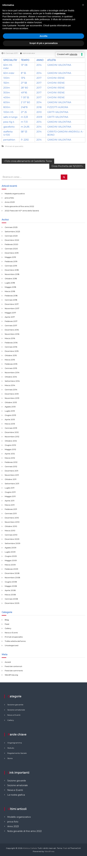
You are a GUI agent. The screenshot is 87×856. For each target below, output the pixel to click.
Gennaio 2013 (11, 428)
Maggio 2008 (11, 586)
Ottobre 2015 (11, 355)
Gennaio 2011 (11, 513)
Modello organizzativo (15, 193)
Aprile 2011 (9, 500)
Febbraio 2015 (11, 364)
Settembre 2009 (12, 543)
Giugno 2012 (10, 445)
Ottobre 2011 (10, 479)
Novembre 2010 (12, 522)
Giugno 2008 (11, 582)
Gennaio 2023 (11, 236)
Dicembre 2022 (12, 240)
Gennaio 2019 (11, 266)
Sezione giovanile (16, 780)
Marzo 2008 (10, 594)
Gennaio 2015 (11, 368)
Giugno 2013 (10, 415)
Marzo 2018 (10, 291)
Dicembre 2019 (12, 253)
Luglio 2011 (9, 488)
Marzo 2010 (10, 530)
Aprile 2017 (10, 317)
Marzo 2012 (10, 458)
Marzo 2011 (9, 505)
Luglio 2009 (10, 552)
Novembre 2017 (12, 308)
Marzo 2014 (10, 385)
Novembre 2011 (12, 475)
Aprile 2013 (10, 419)
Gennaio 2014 (11, 389)
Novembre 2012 (12, 436)
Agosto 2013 (10, 406)
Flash (65, 848)
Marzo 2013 (10, 424)
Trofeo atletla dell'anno (15, 641)
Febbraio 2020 (11, 244)
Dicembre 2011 (11, 471)
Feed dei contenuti (13, 666)
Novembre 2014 (12, 372)
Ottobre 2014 (11, 377)
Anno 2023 (10, 202)
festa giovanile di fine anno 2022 (19, 206)
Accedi (8, 662)
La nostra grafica (16, 794)
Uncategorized (11, 645)
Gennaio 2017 (11, 325)
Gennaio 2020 (11, 248)
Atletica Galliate (30, 848)
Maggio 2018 (10, 287)
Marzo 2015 (10, 360)
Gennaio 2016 (11, 347)
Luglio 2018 (10, 283)
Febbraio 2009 (11, 569)
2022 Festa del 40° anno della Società (22, 210)
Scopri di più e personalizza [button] (43, 43)
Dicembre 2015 (11, 351)
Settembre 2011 (12, 483)
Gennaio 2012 (11, 466)
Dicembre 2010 (12, 518)
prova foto (9, 198)
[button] (83, 4)
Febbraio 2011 (11, 509)
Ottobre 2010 (11, 526)
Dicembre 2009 (12, 539)
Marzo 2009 (10, 565)
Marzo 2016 (10, 338)
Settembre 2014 (12, 381)
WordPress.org (11, 675)
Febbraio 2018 (11, 295)
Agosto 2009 (10, 547)
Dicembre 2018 (12, 270)
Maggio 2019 (10, 257)
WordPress (49, 851)
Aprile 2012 (10, 453)
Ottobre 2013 (11, 402)
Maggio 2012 (10, 449)
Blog (7, 620)
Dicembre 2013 (12, 394)
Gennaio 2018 (11, 300)
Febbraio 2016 (11, 342)
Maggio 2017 (10, 313)
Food (7, 624)
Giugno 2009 (11, 556)
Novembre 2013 (12, 398)
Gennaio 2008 (11, 599)
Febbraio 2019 (11, 261)
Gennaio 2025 (11, 227)
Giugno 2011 (10, 492)
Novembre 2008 (12, 577)
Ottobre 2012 (11, 441)
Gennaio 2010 (11, 535)
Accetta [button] (43, 36)
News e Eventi (11, 632)
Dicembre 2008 (12, 573)
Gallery (8, 628)
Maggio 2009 (11, 560)
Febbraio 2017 (11, 321)
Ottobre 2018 (11, 278)
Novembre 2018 (12, 274)
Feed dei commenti (14, 670)
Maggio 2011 (10, 496)
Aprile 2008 (10, 590)
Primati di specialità (14, 146)
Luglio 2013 (10, 411)
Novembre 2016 (12, 334)
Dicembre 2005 (12, 603)
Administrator (28, 53)
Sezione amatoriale (17, 785)
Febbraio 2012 (11, 462)
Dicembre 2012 (12, 432)
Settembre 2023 (12, 231)
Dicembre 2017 (12, 304)
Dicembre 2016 (12, 330)
